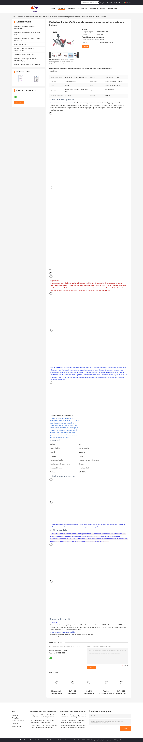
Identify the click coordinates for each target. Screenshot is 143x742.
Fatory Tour (82, 8)
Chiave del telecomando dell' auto (26, 65)
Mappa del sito (16, 726)
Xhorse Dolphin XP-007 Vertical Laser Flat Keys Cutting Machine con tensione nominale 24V (44, 727)
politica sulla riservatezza (26, 740)
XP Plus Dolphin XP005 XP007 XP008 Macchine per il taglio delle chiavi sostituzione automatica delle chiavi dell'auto (42, 721)
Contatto (85, 46)
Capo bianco (18, 44)
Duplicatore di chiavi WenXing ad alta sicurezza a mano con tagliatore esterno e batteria (61, 62)
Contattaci (112, 8)
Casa (53, 8)
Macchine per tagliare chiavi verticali (27, 32)
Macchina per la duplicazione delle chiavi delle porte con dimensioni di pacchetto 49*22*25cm (56, 692)
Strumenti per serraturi (22, 55)
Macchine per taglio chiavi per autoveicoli (43, 711)
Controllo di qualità (97, 8)
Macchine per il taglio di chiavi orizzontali (36, 17)
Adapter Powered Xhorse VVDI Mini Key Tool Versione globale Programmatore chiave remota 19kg (43, 716)
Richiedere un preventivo (114, 2)
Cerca (100, 2)
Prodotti (61, 8)
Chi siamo (71, 8)
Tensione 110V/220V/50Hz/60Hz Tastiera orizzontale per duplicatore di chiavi (106, 692)
